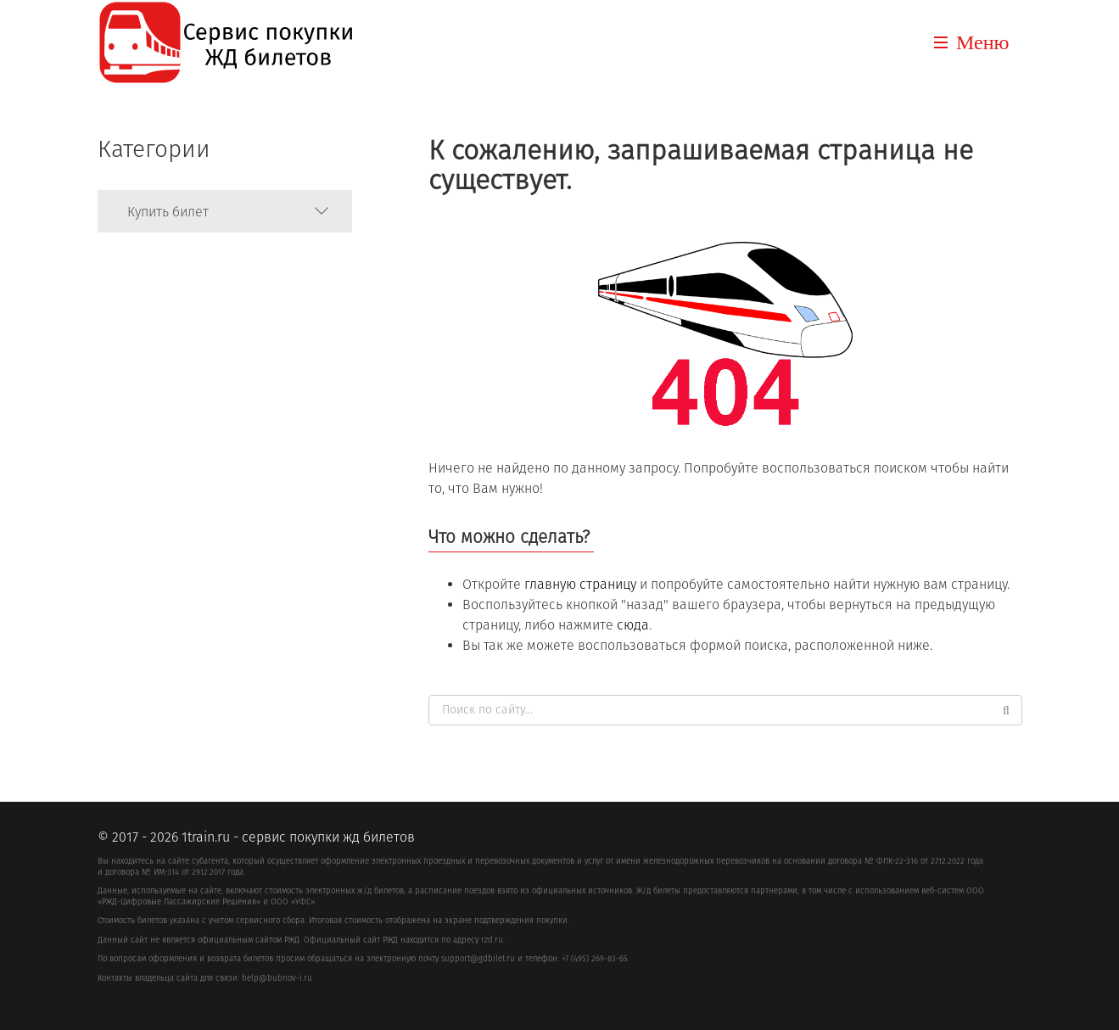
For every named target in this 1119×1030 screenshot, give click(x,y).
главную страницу (580, 584)
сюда (633, 625)
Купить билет (168, 212)
